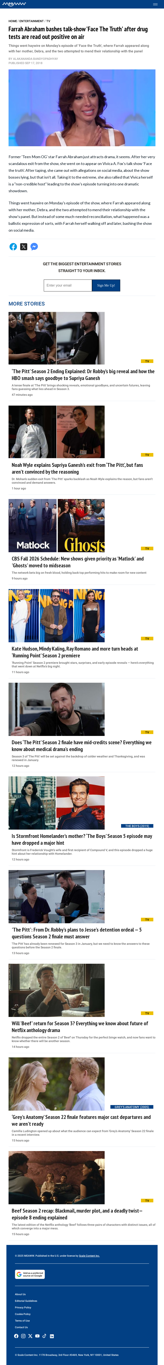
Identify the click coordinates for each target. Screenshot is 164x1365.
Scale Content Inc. (89, 1255)
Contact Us (21, 1327)
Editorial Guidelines (26, 1300)
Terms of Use (22, 1320)
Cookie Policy (23, 1314)
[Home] (14, 4)
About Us (20, 1294)
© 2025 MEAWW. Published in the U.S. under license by (47, 1255)
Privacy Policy (23, 1307)
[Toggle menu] (157, 4)
